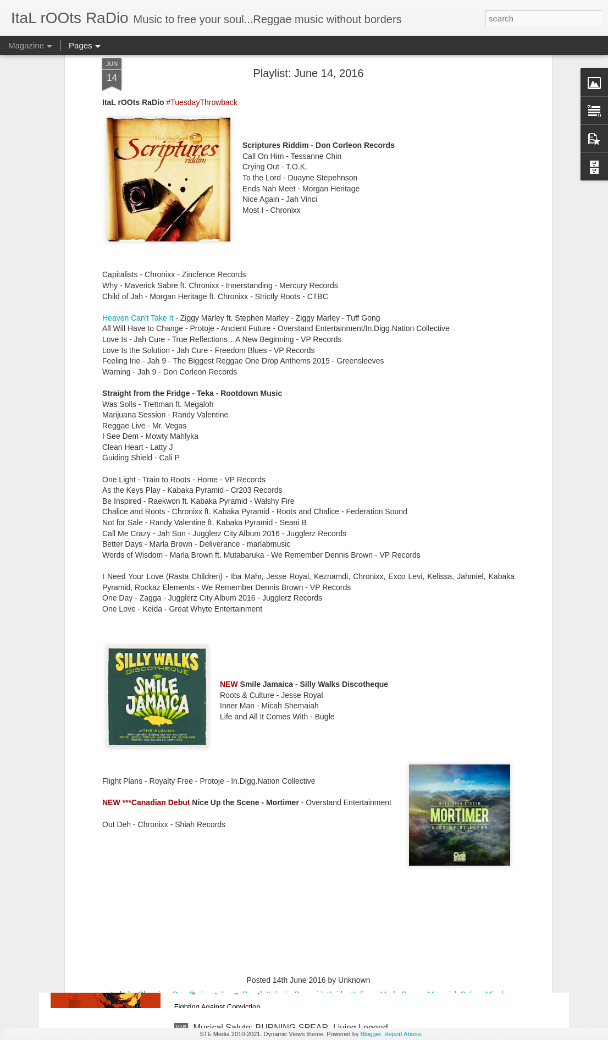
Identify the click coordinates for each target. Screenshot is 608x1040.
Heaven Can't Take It (137, 189)
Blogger (370, 1034)
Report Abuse (402, 1034)
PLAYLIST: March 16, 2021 (246, 778)
